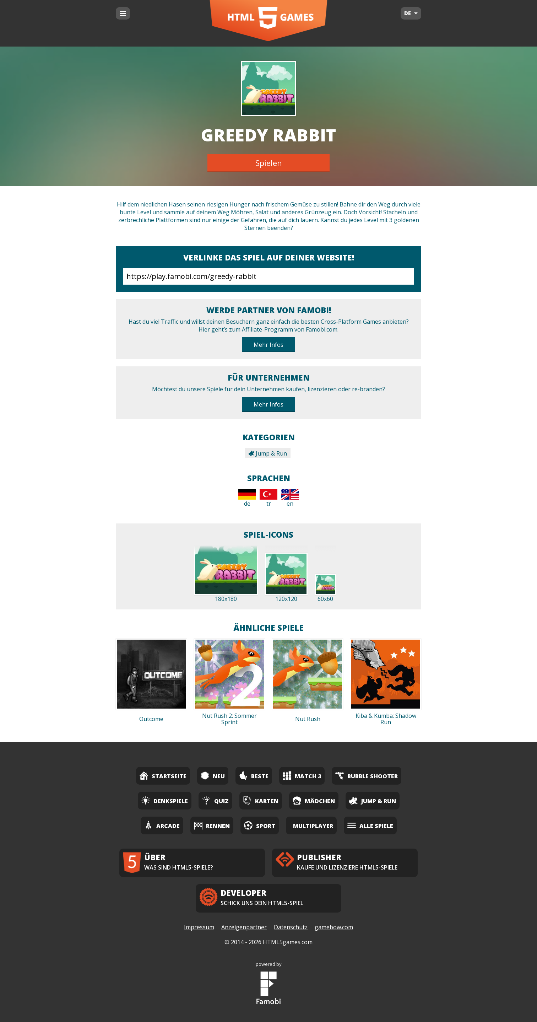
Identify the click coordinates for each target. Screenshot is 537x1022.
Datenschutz (291, 927)
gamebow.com (334, 927)
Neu (213, 775)
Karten (260, 800)
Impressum (199, 927)
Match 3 (302, 775)
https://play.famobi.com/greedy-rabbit (268, 276)
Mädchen (314, 800)
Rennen (212, 825)
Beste (253, 775)
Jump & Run (268, 453)
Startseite (163, 775)
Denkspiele (164, 800)
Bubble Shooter (366, 775)
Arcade (162, 825)
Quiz (215, 800)
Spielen (268, 162)
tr (268, 498)
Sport (259, 825)
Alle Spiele (370, 825)
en (290, 498)
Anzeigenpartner (244, 927)
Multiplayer (313, 826)
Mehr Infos (268, 345)
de (247, 498)
